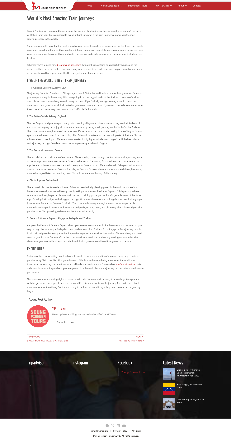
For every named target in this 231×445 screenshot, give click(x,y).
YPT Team (59, 308)
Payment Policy (120, 430)
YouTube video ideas (126, 264)
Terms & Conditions (99, 430)
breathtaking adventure (69, 64)
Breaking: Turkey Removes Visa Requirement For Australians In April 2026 (188, 372)
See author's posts (66, 322)
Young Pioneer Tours (133, 372)
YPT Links (136, 430)
